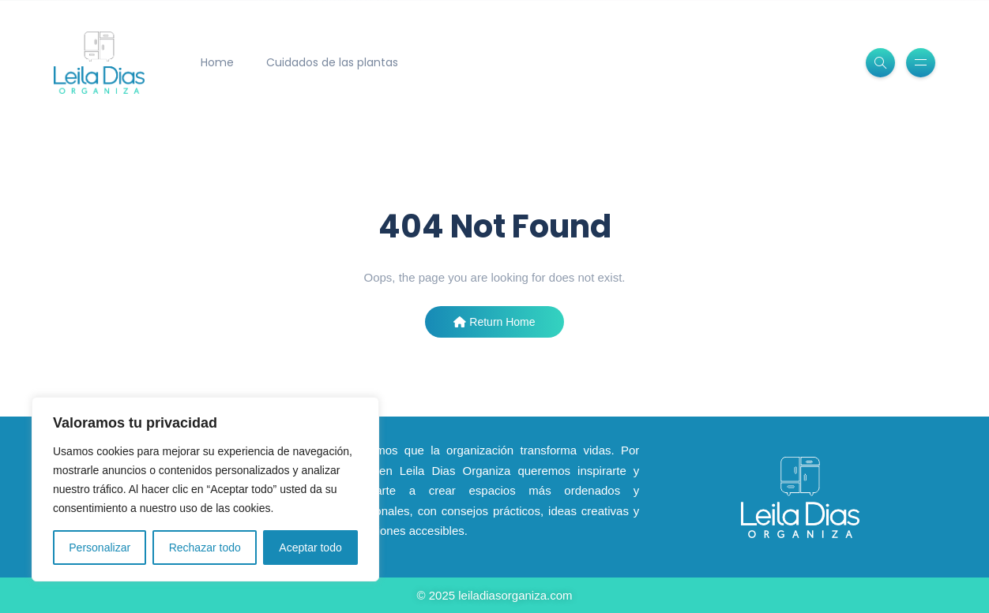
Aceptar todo (310, 547)
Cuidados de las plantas (332, 62)
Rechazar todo (205, 547)
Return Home (494, 322)
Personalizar (99, 547)
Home (217, 62)
